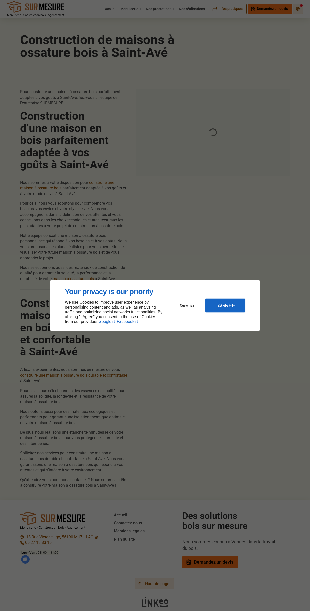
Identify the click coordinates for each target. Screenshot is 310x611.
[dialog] (155, 306)
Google (104, 321)
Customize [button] (187, 305)
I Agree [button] (225, 305)
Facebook (125, 321)
